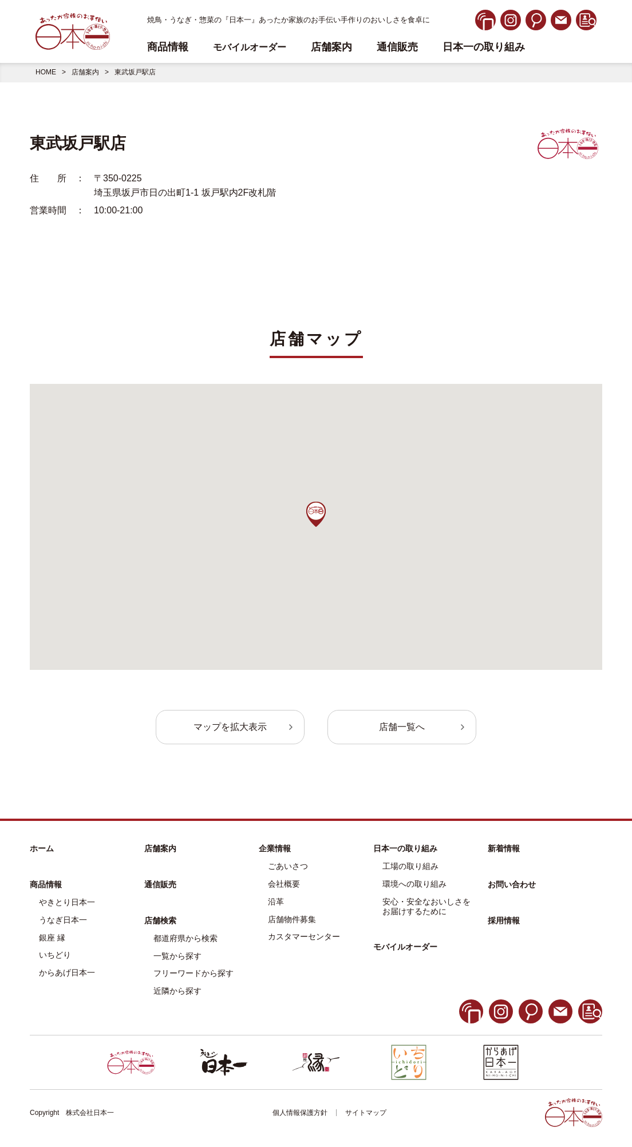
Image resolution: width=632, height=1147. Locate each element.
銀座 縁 (52, 937)
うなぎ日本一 (63, 919)
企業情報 (275, 848)
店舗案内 (331, 47)
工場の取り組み (410, 866)
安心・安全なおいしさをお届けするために (426, 906)
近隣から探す (177, 990)
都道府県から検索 (185, 938)
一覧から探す (177, 956)
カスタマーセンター (304, 936)
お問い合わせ (512, 884)
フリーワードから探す (193, 973)
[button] (316, 514)
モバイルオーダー (405, 946)
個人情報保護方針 (299, 1113)
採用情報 (504, 920)
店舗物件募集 (292, 919)
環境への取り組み (414, 883)
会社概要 (284, 883)
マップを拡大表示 (230, 727)
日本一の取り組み (484, 47)
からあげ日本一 (67, 972)
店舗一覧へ (402, 727)
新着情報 (504, 848)
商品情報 (46, 884)
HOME (45, 72)
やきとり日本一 (67, 902)
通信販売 (397, 47)
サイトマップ (365, 1113)
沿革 (276, 901)
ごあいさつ (288, 866)
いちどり (55, 954)
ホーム (42, 848)
